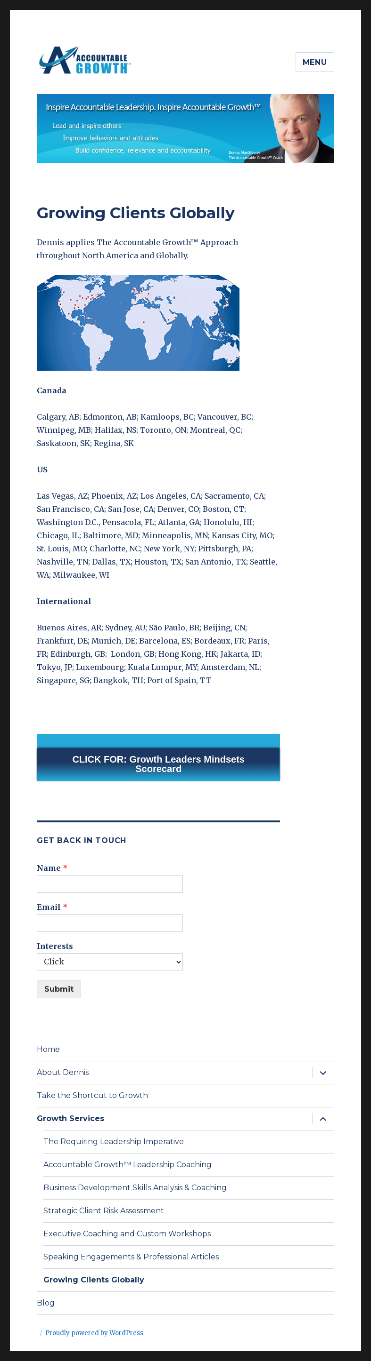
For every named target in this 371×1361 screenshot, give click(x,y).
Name (52, 868)
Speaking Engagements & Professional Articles (131, 1256)
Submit (59, 989)
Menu (315, 62)
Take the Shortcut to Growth (92, 1095)
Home (48, 1049)
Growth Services (70, 1118)
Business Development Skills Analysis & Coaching (135, 1187)
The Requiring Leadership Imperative (113, 1141)
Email (52, 907)
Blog (46, 1302)
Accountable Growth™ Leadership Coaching (127, 1164)
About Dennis (63, 1072)
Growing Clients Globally (93, 1279)
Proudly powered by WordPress (94, 1333)
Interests (55, 946)
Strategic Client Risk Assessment (103, 1210)
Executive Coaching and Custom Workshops (127, 1233)
